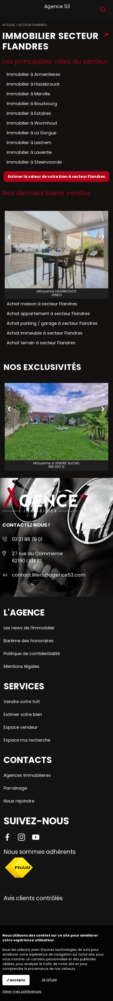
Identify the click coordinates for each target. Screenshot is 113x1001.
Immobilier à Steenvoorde (34, 162)
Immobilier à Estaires (29, 113)
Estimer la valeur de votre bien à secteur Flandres (56, 176)
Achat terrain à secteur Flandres (41, 343)
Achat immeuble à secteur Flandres (44, 333)
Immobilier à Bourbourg (32, 104)
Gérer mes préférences (21, 991)
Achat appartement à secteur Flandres (48, 313)
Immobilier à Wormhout (32, 123)
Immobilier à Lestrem (29, 143)
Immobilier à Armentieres (33, 74)
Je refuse (49, 979)
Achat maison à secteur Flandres (42, 304)
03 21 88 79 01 (27, 539)
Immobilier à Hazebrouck (33, 84)
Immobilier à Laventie (29, 152)
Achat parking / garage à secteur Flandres (52, 323)
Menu (9, 8)
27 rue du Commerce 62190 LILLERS (37, 557)
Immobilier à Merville (28, 94)
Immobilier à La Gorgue (31, 133)
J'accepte (16, 980)
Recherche (103, 9)
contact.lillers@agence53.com (48, 575)
